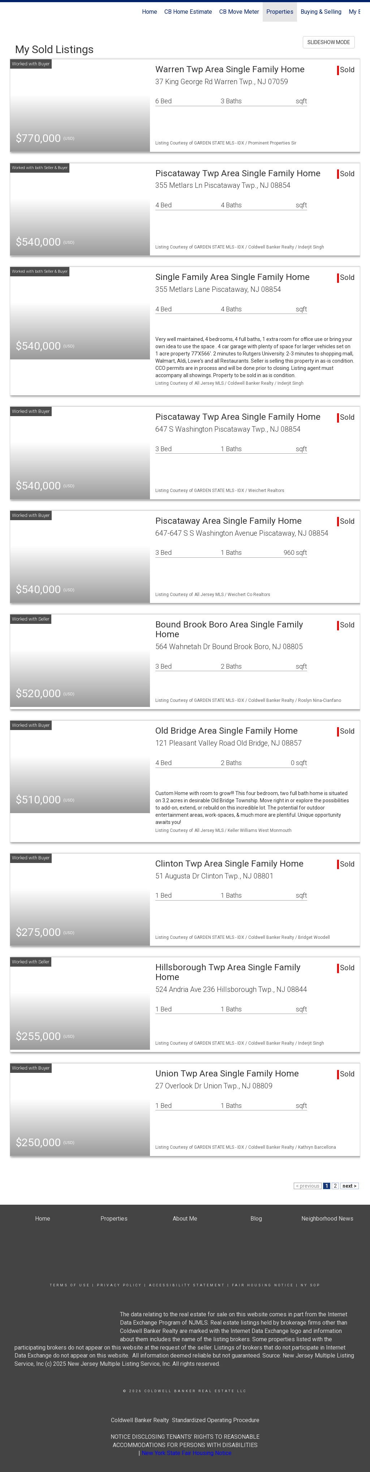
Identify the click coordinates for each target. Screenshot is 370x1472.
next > (350, 1186)
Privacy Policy (119, 1285)
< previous (307, 1186)
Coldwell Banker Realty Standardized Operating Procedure (185, 1420)
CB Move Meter (239, 11)
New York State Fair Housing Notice (187, 1453)
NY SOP (310, 1285)
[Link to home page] (13, 12)
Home (149, 11)
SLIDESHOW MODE (328, 42)
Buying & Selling (321, 11)
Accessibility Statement (187, 1285)
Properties (279, 11)
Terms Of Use (70, 1285)
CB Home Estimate (188, 11)
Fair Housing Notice (263, 1285)
